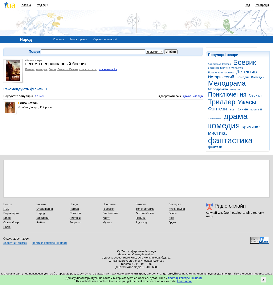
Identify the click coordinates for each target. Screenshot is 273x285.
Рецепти (75, 222)
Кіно (171, 217)
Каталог (141, 204)
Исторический (221, 77)
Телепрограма (145, 208)
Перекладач (11, 213)
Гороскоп (108, 208)
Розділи (41, 5)
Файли (40, 222)
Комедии (257, 77)
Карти (106, 217)
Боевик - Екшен (67, 69)
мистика (217, 133)
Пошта (7, 204)
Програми (109, 204)
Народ (40, 213)
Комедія (243, 77)
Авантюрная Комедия (219, 64)
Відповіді (141, 222)
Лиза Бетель (28, 103)
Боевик (244, 62)
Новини (141, 217)
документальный (214, 118)
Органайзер (11, 222)
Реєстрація (262, 5)
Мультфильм (235, 90)
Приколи (75, 213)
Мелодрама (227, 83)
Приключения (227, 94)
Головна (26, 5)
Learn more (184, 281)
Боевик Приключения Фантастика (225, 67)
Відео (7, 217)
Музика (107, 222)
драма (236, 116)
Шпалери (42, 217)
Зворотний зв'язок (15, 242)
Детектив (246, 71)
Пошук (74, 204)
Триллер (221, 102)
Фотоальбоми (145, 213)
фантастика (230, 140)
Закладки (175, 204)
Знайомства (110, 213)
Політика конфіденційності (49, 242)
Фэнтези (217, 108)
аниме (242, 109)
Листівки (75, 217)
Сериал (255, 95)
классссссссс (88, 69)
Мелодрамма (218, 89)
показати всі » (108, 69)
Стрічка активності (105, 39)
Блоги (173, 213)
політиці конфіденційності (185, 278)
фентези (215, 147)
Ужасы (247, 102)
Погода (74, 208)
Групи (172, 222)
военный (256, 109)
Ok (263, 279)
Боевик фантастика (220, 72)
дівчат (187, 96)
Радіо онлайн (230, 206)
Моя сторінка (78, 39)
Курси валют (177, 208)
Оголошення (44, 208)
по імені (40, 96)
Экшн (232, 109)
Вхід (247, 5)
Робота (41, 204)
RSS (6, 208)
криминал (252, 127)
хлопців (198, 96)
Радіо (7, 226)
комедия (224, 125)
